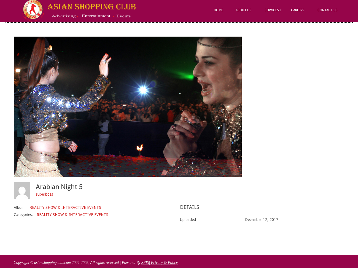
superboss (44, 194)
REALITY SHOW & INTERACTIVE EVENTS (65, 207)
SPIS (145, 263)
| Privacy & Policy (163, 263)
